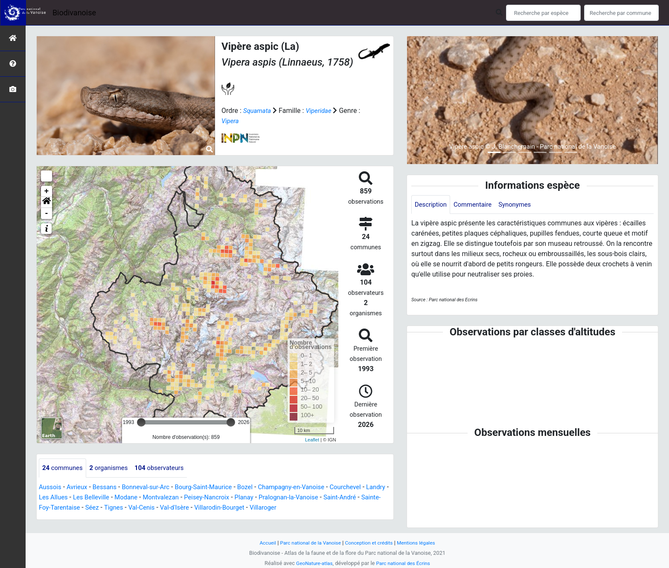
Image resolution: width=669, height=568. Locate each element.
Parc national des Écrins (404, 563)
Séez (140, 508)
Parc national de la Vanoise (307, 542)
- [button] (46, 213)
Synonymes (521, 205)
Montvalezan (195, 497)
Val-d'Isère (228, 508)
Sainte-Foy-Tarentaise (94, 508)
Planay (284, 497)
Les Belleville (120, 497)
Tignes (163, 508)
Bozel (259, 487)
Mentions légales (421, 542)
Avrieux (79, 487)
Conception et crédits (370, 542)
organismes (113, 468)
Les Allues (80, 497)
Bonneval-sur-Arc (153, 487)
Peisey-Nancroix (244, 497)
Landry (49, 497)
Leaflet (312, 439)
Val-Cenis (192, 508)
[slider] (141, 422)
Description (432, 205)
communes (64, 468)
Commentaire (476, 205)
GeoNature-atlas (312, 563)
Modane (157, 497)
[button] (46, 202)
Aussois (51, 487)
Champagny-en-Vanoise (309, 487)
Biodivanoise (74, 12)
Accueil (262, 542)
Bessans (109, 487)
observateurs (167, 468)
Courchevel (367, 487)
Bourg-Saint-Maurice (215, 487)
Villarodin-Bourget (276, 508)
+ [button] (46, 191)
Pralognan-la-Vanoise (332, 497)
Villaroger (322, 508)
